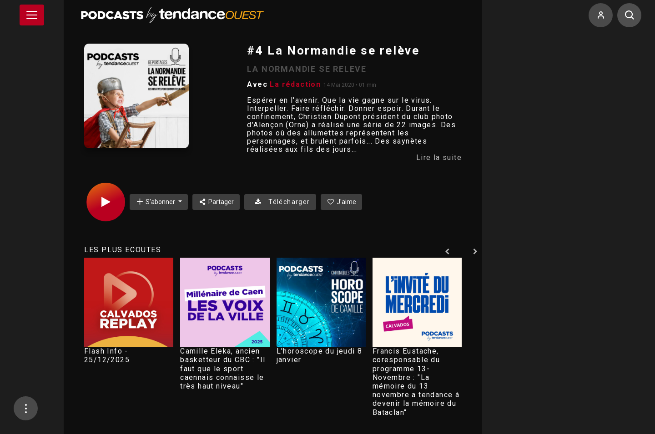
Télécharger (280, 201)
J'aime (342, 201)
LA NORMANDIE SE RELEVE (307, 69)
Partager (216, 201)
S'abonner (156, 201)
